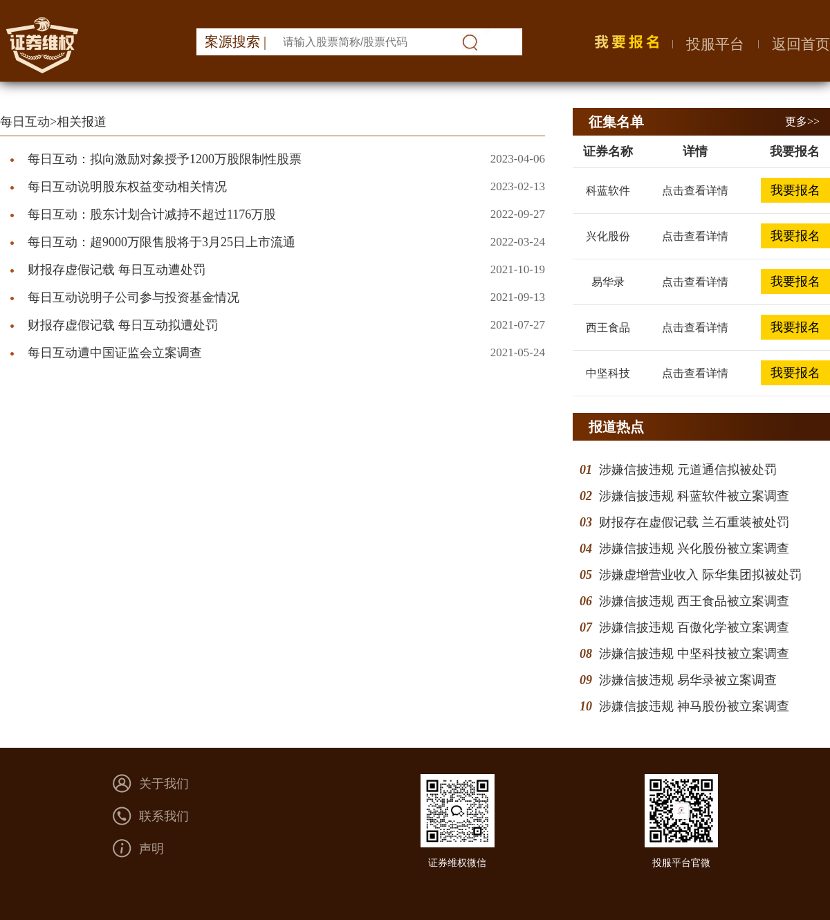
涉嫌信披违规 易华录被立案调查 (688, 680)
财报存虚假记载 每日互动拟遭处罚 (123, 325)
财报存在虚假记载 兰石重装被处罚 (694, 522)
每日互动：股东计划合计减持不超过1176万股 (152, 214)
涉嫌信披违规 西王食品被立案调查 (694, 601)
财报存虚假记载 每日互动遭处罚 (116, 270)
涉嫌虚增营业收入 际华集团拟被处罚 (700, 575)
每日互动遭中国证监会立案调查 (115, 353)
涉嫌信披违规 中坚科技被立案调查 (694, 654)
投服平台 (715, 44)
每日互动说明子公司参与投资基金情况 (133, 297)
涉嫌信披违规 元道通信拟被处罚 (688, 470)
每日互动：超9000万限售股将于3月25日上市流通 (161, 242)
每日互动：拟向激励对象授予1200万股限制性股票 (165, 159)
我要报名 (795, 190)
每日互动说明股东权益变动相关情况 (127, 187)
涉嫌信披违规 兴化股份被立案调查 (694, 548)
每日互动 (25, 122)
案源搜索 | (235, 41)
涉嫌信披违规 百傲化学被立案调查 (694, 627)
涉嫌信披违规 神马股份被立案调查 (694, 706)
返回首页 (801, 44)
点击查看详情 (695, 190)
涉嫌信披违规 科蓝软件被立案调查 (694, 496)
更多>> (802, 121)
